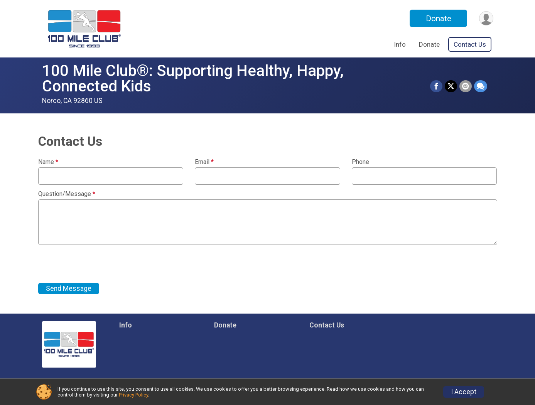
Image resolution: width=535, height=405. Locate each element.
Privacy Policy (133, 395)
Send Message (68, 288)
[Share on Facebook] (436, 86)
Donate (438, 18)
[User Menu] (486, 18)
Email (204, 162)
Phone (360, 162)
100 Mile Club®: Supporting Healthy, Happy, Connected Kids (193, 78)
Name (48, 162)
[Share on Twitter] (451, 86)
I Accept (463, 392)
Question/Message (66, 194)
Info (400, 44)
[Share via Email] (465, 86)
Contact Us (470, 44)
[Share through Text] (480, 86)
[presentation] (96, 264)
